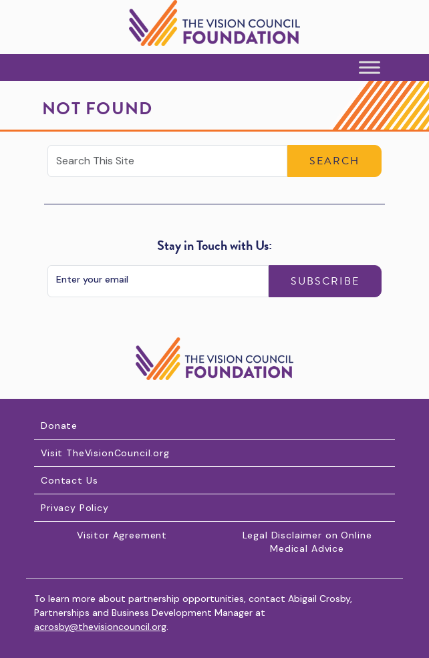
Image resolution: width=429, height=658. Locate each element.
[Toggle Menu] (369, 67)
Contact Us (69, 480)
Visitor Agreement (122, 535)
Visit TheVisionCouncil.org (105, 453)
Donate (59, 426)
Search (334, 161)
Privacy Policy (75, 508)
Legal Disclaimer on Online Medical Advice (307, 541)
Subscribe (325, 281)
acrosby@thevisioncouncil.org (100, 627)
